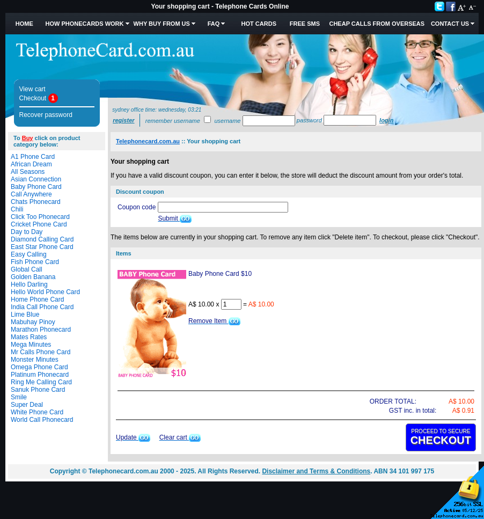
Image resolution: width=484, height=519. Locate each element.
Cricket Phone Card (39, 224)
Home (24, 23)
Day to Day (26, 232)
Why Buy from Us (162, 23)
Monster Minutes (34, 359)
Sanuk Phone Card (38, 389)
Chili (17, 209)
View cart (32, 89)
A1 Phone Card (33, 156)
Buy (27, 138)
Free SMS (305, 23)
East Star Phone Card (42, 247)
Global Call (26, 269)
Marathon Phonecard (41, 329)
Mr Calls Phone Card (40, 352)
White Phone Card (37, 412)
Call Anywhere (31, 194)
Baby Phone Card (36, 187)
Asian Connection (36, 179)
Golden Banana (33, 277)
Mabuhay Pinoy (33, 322)
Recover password (45, 115)
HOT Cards (258, 23)
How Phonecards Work (84, 23)
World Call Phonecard (42, 419)
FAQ (214, 23)
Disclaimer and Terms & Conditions (316, 471)
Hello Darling (29, 284)
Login (386, 120)
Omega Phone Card (39, 367)
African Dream (31, 164)
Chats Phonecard (36, 202)
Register (123, 120)
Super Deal (27, 404)
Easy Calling (29, 254)
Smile (19, 397)
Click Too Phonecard (40, 217)
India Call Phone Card (42, 307)
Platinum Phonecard (40, 374)
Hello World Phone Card (45, 292)
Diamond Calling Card (42, 239)
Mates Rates (29, 337)
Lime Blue (25, 314)
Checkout (33, 98)
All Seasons (28, 172)
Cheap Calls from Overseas (376, 23)
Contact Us (450, 23)
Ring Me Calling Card (41, 382)
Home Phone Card (37, 299)
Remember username (172, 121)
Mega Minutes (31, 344)
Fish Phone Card (35, 262)
